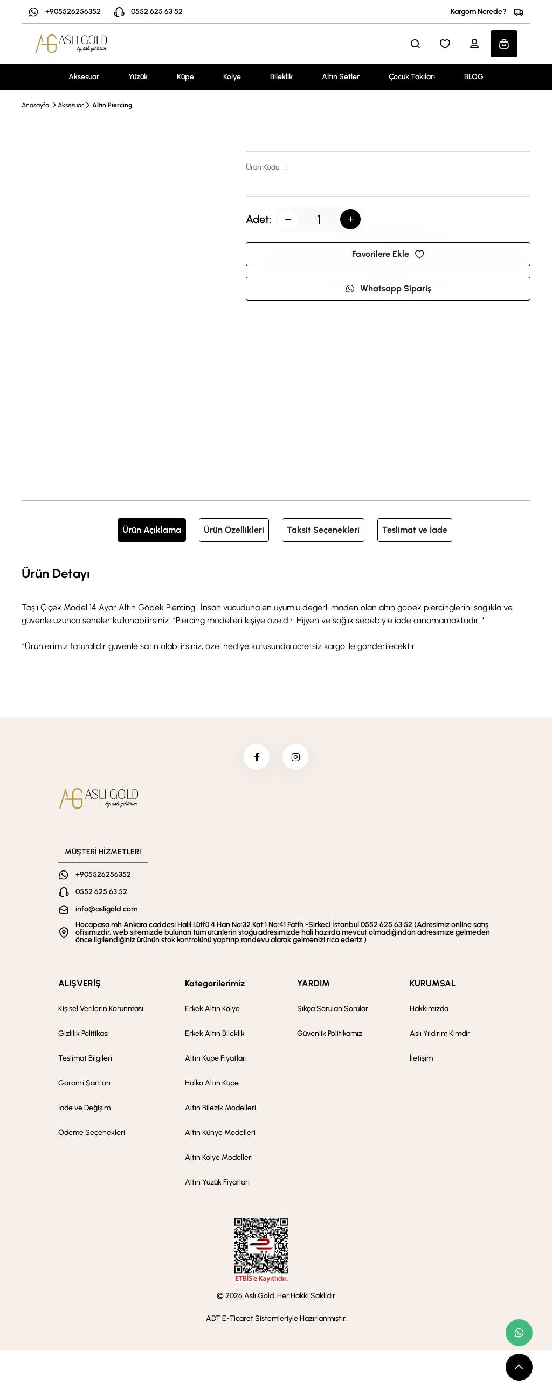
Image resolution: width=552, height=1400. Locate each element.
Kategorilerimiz (215, 984)
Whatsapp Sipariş (388, 288)
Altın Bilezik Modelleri (220, 1108)
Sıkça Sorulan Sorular (332, 1009)
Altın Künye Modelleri (220, 1133)
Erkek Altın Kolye (212, 1009)
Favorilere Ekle (388, 254)
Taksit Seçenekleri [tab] (323, 530)
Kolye (232, 76)
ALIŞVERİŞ (79, 984)
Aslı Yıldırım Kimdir (440, 1034)
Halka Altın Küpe (212, 1084)
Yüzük (138, 76)
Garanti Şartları (84, 1084)
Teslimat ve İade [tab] (414, 530)
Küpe (185, 76)
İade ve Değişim (84, 1108)
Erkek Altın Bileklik (215, 1034)
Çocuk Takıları (412, 76)
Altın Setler (341, 76)
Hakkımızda (429, 1009)
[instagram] (295, 757)
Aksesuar (83, 76)
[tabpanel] (276, 608)
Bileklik (281, 76)
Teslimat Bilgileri (85, 1059)
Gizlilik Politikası (83, 1034)
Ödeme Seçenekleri (91, 1133)
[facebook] (256, 757)
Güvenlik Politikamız (329, 1034)
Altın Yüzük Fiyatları (217, 1183)
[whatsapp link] (519, 1332)
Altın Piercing (112, 105)
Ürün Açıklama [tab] (151, 530)
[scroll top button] (519, 1367)
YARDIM (313, 984)
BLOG (474, 76)
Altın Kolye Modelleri (219, 1158)
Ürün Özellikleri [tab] (234, 530)
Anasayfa (35, 105)
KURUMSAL (433, 984)
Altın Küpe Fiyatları (216, 1059)
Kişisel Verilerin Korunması (100, 1009)
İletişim (421, 1059)
